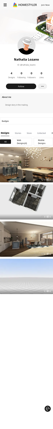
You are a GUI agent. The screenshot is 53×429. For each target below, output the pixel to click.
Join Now (45, 4)
